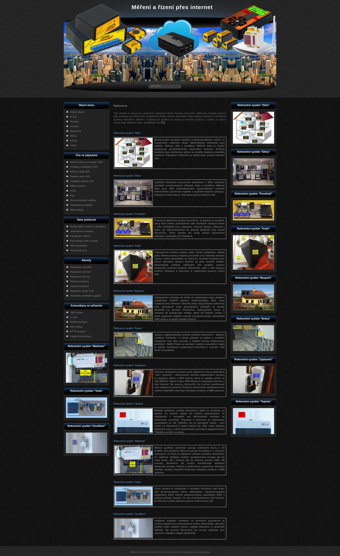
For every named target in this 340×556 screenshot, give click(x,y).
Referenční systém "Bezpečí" (129, 291)
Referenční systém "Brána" (128, 328)
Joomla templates (187, 552)
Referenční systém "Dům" (127, 133)
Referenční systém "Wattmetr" (129, 441)
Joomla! (174, 552)
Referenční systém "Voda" (127, 482)
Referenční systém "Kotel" (127, 245)
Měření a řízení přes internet (172, 7)
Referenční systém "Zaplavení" (130, 365)
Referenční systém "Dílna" (127, 175)
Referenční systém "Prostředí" (129, 214)
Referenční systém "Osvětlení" (130, 514)
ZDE (162, 122)
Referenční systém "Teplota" (129, 403)
